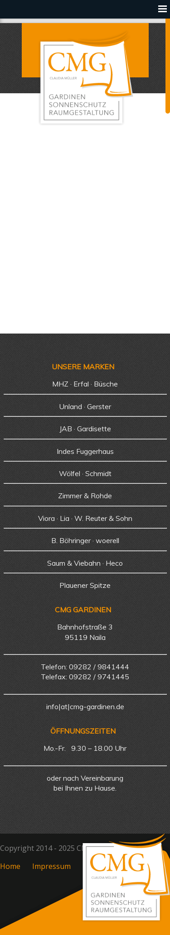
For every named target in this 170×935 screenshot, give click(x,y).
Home (10, 866)
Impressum (51, 866)
